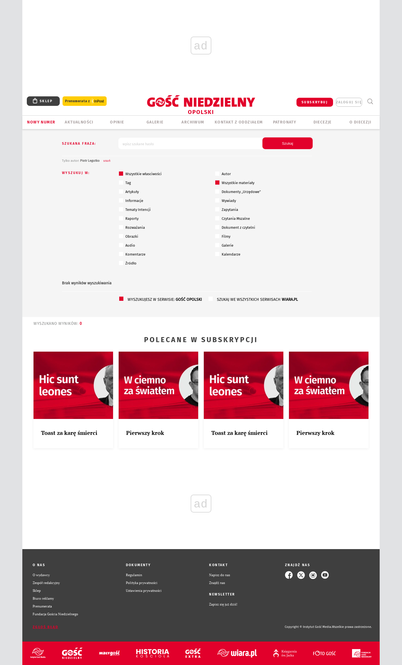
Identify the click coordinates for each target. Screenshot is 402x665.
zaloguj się (349, 102)
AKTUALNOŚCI (79, 122)
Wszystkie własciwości (140, 173)
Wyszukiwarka (370, 101)
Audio (127, 245)
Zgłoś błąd (45, 627)
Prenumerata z (84, 101)
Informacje (131, 200)
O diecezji (360, 122)
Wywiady (225, 200)
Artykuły (129, 191)
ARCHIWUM (192, 122)
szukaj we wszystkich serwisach (257, 299)
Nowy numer (41, 122)
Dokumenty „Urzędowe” (238, 191)
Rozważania (132, 227)
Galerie (224, 245)
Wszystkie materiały (234, 182)
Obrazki (128, 236)
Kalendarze (227, 254)
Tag (125, 182)
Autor (223, 173)
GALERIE (155, 122)
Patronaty (284, 122)
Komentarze (132, 254)
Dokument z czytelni (235, 227)
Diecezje (323, 122)
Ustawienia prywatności (144, 590)
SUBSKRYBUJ (315, 102)
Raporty (128, 218)
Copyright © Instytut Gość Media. (308, 627)
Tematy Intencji (135, 209)
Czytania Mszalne (232, 218)
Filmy (222, 236)
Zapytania (226, 209)
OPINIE (117, 122)
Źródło (128, 263)
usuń (107, 161)
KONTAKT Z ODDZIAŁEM (239, 122)
